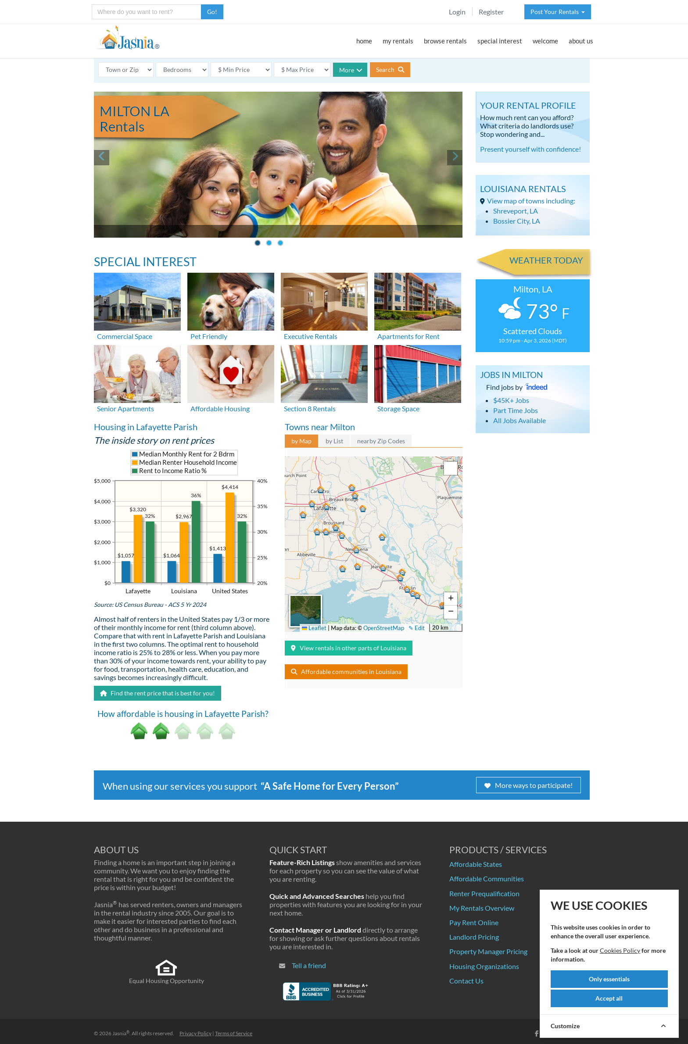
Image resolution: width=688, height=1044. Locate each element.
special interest (499, 41)
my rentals (398, 41)
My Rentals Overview (481, 908)
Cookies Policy (620, 950)
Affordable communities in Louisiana (346, 671)
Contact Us (466, 980)
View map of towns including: (531, 200)
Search (390, 69)
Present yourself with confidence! (530, 149)
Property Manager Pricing (488, 951)
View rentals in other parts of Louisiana (348, 648)
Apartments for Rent (408, 336)
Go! (212, 11)
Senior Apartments (125, 408)
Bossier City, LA (516, 221)
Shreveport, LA (515, 211)
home (364, 41)
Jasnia (120, 1033)
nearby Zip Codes (381, 441)
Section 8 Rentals (310, 408)
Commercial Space (124, 336)
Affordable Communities (486, 878)
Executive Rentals (310, 336)
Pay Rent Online (473, 922)
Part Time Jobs (515, 410)
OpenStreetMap (383, 627)
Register (491, 11)
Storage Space (398, 408)
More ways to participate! (528, 785)
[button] (326, 506)
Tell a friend (309, 965)
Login (457, 11)
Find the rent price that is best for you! (157, 693)
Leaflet (314, 627)
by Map (301, 441)
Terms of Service (233, 1033)
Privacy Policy (195, 1033)
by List (334, 441)
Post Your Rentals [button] (557, 11)
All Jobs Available (519, 420)
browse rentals (445, 41)
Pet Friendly (208, 336)
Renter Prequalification (484, 893)
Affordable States (475, 864)
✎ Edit (416, 627)
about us (581, 41)
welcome (545, 41)
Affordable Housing (220, 408)
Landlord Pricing (474, 937)
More (350, 70)
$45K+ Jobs (511, 400)
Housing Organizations (484, 966)
